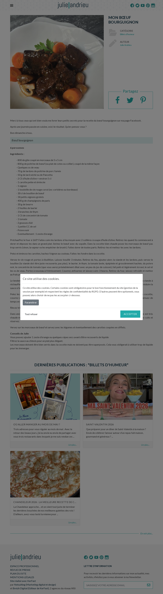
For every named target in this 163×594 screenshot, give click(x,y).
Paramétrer (31, 302)
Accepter (130, 314)
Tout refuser (31, 314)
